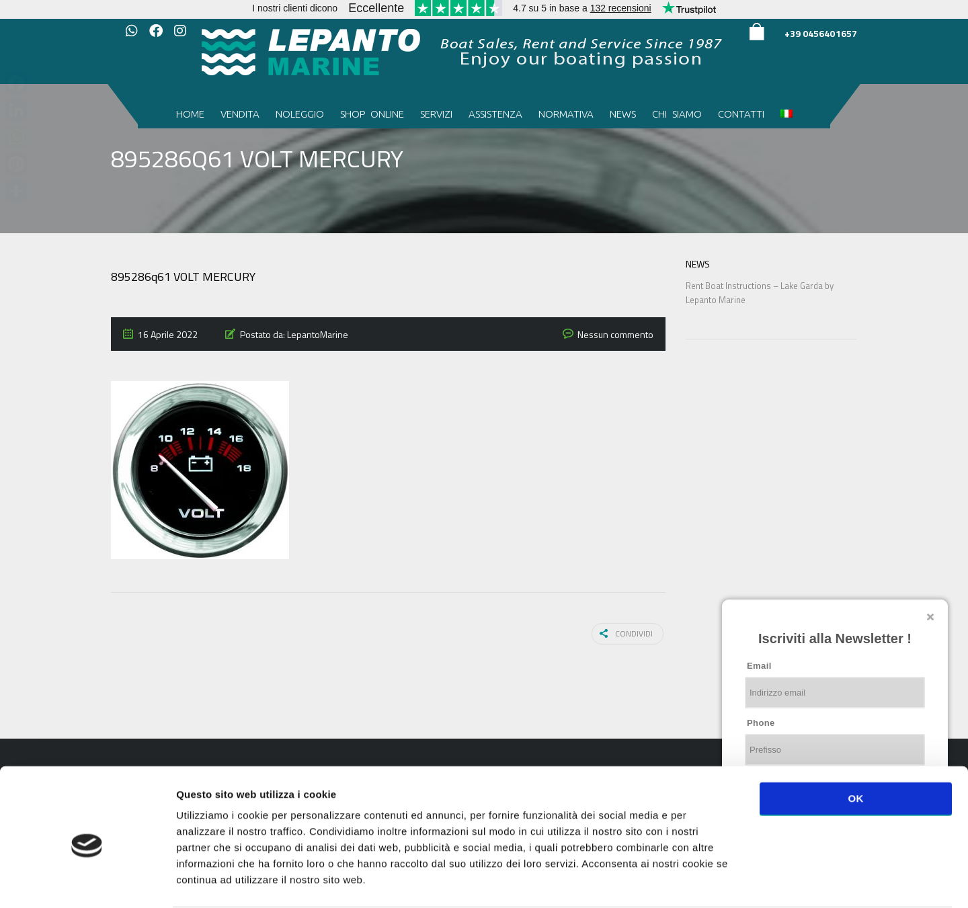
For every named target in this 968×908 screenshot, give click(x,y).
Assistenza (495, 114)
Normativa (566, 114)
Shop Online (372, 114)
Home (190, 114)
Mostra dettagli (714, 881)
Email (759, 666)
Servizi (436, 114)
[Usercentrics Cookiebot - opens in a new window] (87, 882)
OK (855, 745)
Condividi (629, 632)
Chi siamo (677, 114)
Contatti (741, 114)
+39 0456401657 (820, 33)
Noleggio (300, 114)
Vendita (239, 114)
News (623, 114)
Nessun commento (615, 334)
